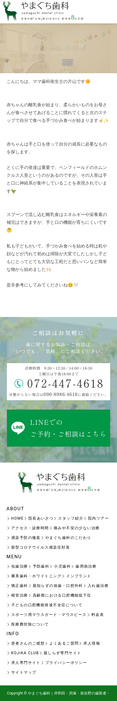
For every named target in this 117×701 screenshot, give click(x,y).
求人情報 (91, 643)
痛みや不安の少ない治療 (77, 528)
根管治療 (19, 595)
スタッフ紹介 (70, 518)
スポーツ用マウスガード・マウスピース (49, 614)
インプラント (78, 576)
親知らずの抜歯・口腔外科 (58, 585)
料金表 (97, 614)
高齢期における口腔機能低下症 (62, 595)
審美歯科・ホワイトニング (36, 576)
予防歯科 (41, 566)
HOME (17, 518)
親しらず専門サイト (62, 653)
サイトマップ (24, 672)
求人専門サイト (26, 662)
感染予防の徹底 (26, 537)
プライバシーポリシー (66, 662)
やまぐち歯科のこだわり (68, 537)
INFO (13, 633)
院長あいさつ (41, 518)
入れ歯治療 (98, 585)
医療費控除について (30, 624)
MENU (14, 556)
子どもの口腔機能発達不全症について (46, 605)
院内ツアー (98, 518)
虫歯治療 (19, 566)
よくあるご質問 (64, 643)
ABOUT (15, 508)
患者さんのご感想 (28, 643)
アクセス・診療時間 (30, 528)
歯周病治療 (86, 566)
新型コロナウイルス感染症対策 (40, 547)
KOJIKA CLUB (25, 653)
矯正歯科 (19, 585)
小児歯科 (62, 566)
